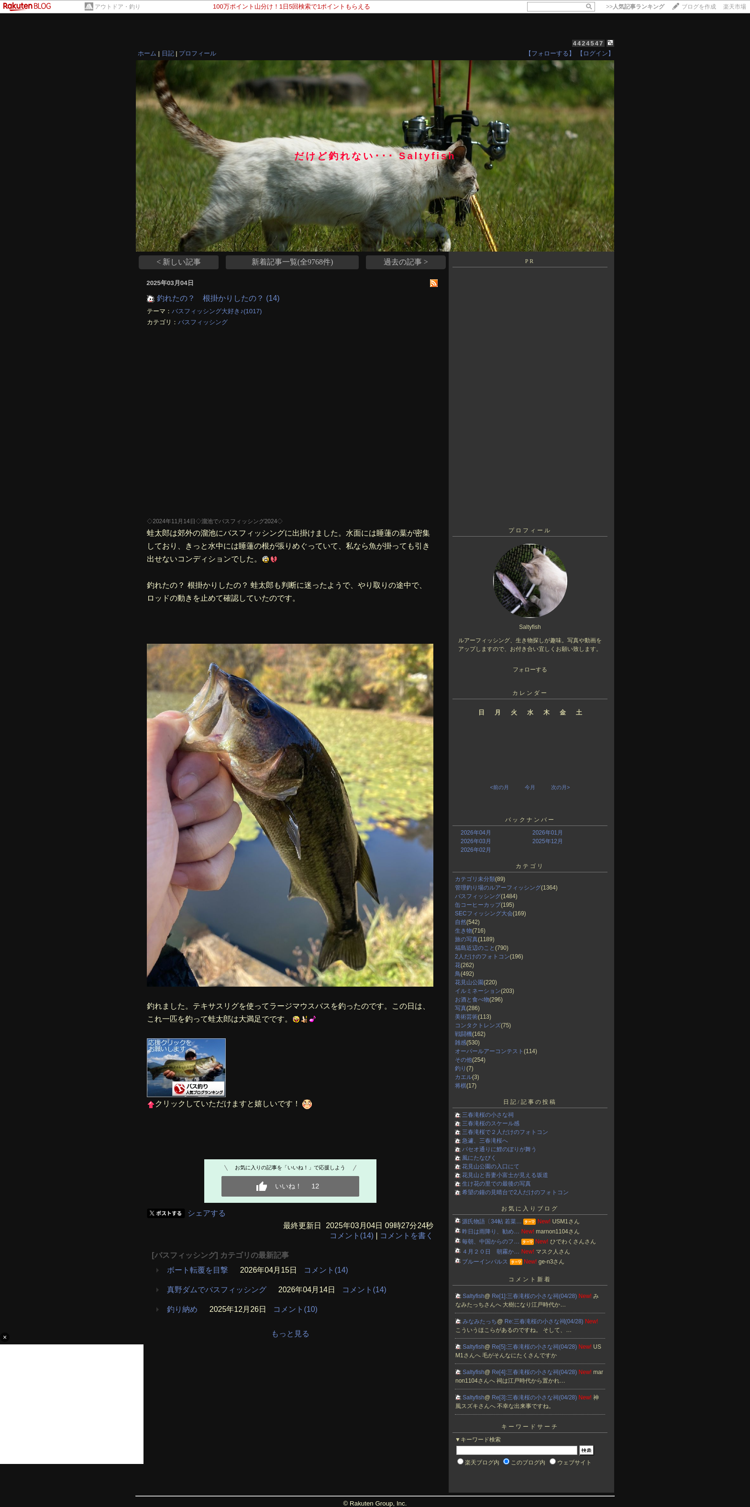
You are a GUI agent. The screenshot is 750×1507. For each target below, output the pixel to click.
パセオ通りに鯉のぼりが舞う (499, 1149)
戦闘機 (463, 1034)
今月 (530, 787)
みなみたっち (480, 1321)
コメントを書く (406, 1236)
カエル (463, 1077)
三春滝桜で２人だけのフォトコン (505, 1132)
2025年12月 (547, 841)
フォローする (530, 669)
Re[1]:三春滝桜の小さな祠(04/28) (535, 1296)
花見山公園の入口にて (490, 1166)
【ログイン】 (595, 53)
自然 (460, 922)
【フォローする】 (550, 53)
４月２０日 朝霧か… (490, 1251)
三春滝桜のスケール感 (490, 1123)
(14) (272, 298)
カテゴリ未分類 (475, 879)
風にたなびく (479, 1158)
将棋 (460, 1085)
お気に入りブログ (530, 1208)
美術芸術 (466, 1016)
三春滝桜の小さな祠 (488, 1114)
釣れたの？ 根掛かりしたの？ (210, 298)
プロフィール (197, 53)
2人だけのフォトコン (482, 956)
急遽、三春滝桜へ (485, 1140)
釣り (460, 1068)
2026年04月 (476, 832)
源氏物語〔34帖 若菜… (492, 1221)
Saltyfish (473, 1296)
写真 (460, 1008)
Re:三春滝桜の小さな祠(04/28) (545, 1321)
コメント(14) (352, 1236)
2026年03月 (476, 841)
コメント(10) (295, 1309)
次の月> (560, 787)
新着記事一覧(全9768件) (292, 262)
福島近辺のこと (475, 948)
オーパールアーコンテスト (489, 1051)
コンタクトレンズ (478, 1025)
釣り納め (182, 1309)
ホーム (147, 53)
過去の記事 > (406, 262)
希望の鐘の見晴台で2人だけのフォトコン (515, 1192)
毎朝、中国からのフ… (490, 1241)
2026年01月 (547, 832)
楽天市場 (734, 6)
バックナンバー (530, 819)
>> (635, 6)
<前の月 (499, 787)
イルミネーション (478, 991)
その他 (463, 1059)
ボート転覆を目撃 (197, 1270)
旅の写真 (466, 939)
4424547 (588, 43)
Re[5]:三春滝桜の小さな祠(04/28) (535, 1346)
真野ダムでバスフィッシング (216, 1290)
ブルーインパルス (485, 1261)
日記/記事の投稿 (529, 1102)
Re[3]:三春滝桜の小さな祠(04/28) (535, 1397)
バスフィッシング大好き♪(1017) (217, 311)
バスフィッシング (203, 322)
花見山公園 (469, 982)
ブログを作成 (699, 6)
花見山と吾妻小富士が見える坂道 (505, 1175)
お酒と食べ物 (472, 999)
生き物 (463, 930)
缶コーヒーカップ (478, 905)
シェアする (207, 1213)
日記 (168, 53)
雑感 (460, 1042)
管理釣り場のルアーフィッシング (498, 887)
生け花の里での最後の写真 (496, 1183)
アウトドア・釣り (118, 6)
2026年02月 (476, 850)
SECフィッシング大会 (484, 913)
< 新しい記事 (178, 262)
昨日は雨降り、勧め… (490, 1231)
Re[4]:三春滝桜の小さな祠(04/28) (535, 1372)
